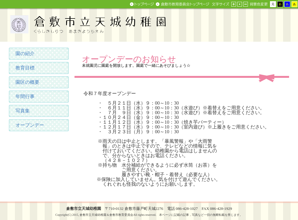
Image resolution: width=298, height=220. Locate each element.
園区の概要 (27, 82)
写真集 (22, 110)
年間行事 (25, 96)
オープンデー (29, 125)
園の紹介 (25, 53)
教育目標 (25, 67)
